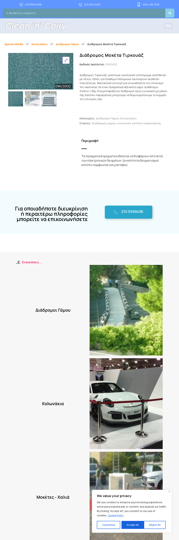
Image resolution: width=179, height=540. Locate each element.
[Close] (169, 492)
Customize (108, 525)
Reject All (132, 525)
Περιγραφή (89, 141)
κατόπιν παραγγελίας (146, 123)
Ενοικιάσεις (40, 44)
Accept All (156, 525)
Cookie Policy (116, 515)
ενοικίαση (124, 123)
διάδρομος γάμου (104, 123)
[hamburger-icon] (168, 26)
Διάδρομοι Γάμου (67, 44)
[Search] (169, 13)
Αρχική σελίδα (14, 44)
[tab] (91, 141)
